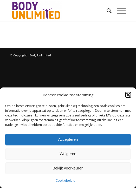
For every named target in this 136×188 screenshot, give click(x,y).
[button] (128, 94)
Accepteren (68, 139)
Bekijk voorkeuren (68, 168)
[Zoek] (106, 10)
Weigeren (68, 153)
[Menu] (119, 10)
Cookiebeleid (65, 180)
